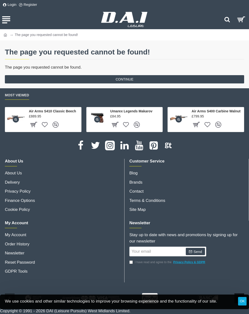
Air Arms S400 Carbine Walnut (216, 111)
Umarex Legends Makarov (131, 111)
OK (242, 301)
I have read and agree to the (167, 262)
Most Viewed (17, 95)
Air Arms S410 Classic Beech (52, 111)
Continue (124, 79)
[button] (16, 119)
